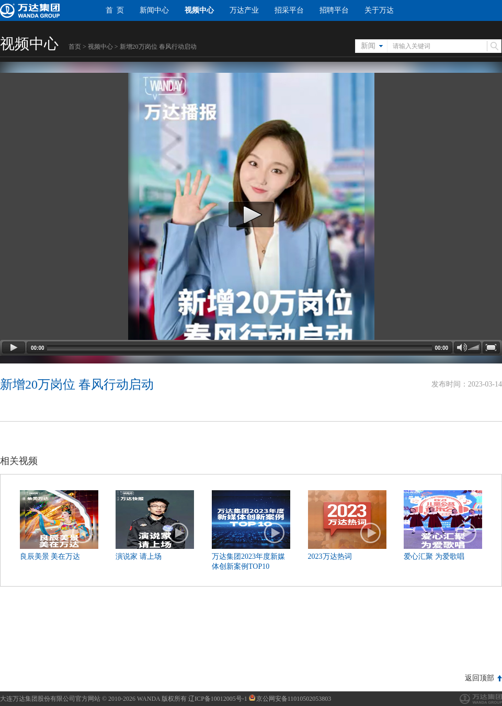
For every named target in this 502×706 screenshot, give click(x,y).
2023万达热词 (330, 556)
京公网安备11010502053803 (290, 698)
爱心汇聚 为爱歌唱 (434, 556)
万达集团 (481, 699)
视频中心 (199, 10)
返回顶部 (479, 678)
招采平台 (289, 10)
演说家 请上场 (139, 556)
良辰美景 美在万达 (50, 556)
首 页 (115, 10)
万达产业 (244, 10)
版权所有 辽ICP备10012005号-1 (204, 698)
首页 (75, 46)
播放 (82, 533)
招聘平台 (334, 10)
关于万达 (379, 10)
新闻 (368, 46)
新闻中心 (154, 10)
